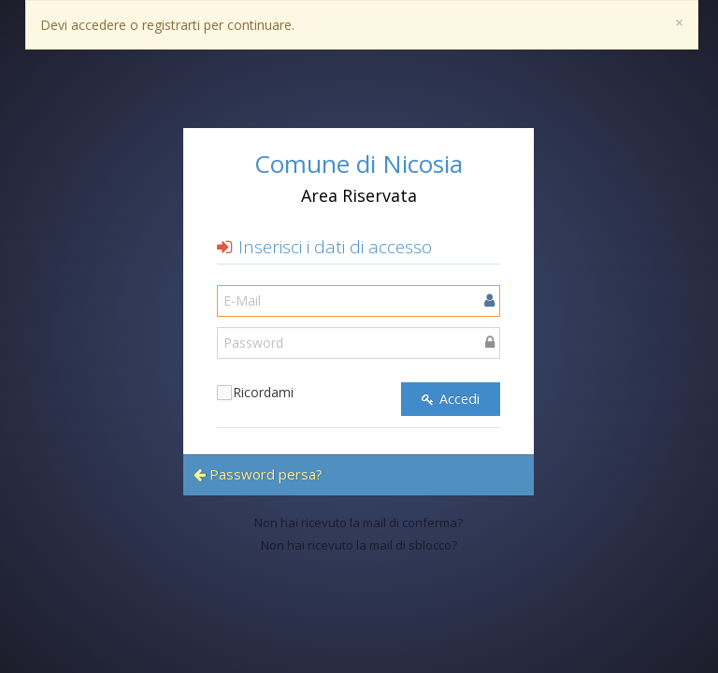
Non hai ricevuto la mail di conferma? (358, 522)
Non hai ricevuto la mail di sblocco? (359, 545)
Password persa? (258, 474)
